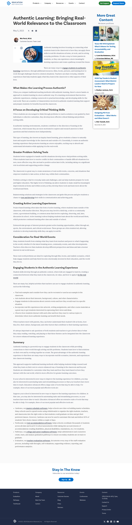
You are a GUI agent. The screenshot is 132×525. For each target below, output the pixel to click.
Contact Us (105, 502)
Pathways (16, 500)
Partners (60, 507)
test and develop (27, 198)
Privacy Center (106, 510)
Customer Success (63, 496)
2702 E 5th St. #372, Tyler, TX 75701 (110, 497)
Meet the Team (40, 500)
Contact (82, 3)
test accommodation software (39, 423)
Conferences (84, 496)
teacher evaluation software (38, 441)
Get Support (104, 3)
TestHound (16, 504)
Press (59, 504)
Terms (104, 513)
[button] (37, 3)
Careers (37, 504)
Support (104, 506)
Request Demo (118, 3)
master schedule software (36, 408)
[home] (17, 3)
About (37, 496)
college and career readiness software (41, 432)
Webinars (83, 500)
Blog (59, 500)
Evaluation (16, 496)
